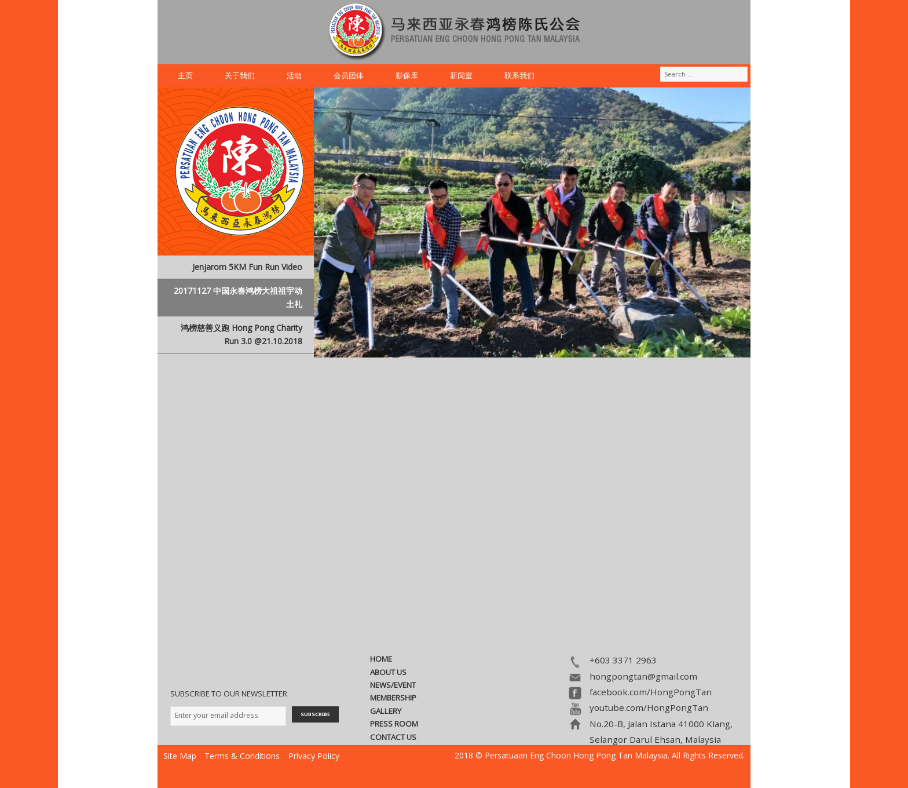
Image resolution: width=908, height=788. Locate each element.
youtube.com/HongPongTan (649, 707)
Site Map (179, 755)
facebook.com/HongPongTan (651, 692)
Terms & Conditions (242, 755)
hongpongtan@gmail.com (643, 676)
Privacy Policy (313, 755)
